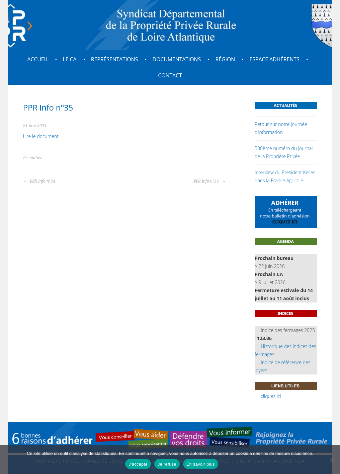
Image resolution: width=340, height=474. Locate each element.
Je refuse (167, 464)
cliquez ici (271, 396)
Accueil (37, 59)
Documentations (177, 59)
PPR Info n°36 (209, 181)
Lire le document (41, 136)
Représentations (114, 59)
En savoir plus (200, 464)
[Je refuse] (331, 459)
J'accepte (138, 464)
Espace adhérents (275, 59)
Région (225, 59)
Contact (170, 75)
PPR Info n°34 (39, 181)
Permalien (32, 157)
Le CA (70, 59)
